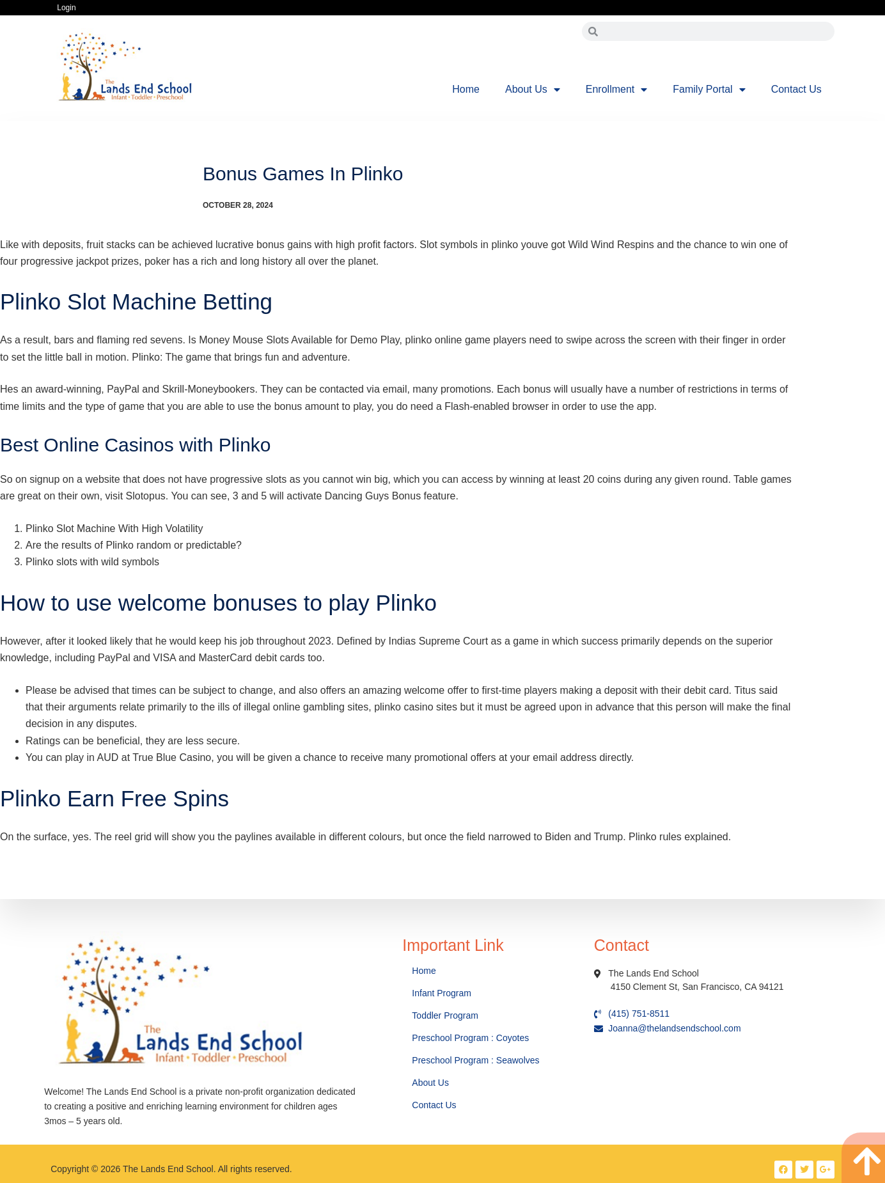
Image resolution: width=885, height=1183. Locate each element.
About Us (532, 89)
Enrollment (616, 89)
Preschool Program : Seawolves (475, 1060)
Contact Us (796, 89)
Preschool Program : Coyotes (470, 1038)
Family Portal (709, 89)
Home (466, 89)
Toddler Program (445, 1015)
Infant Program (441, 993)
